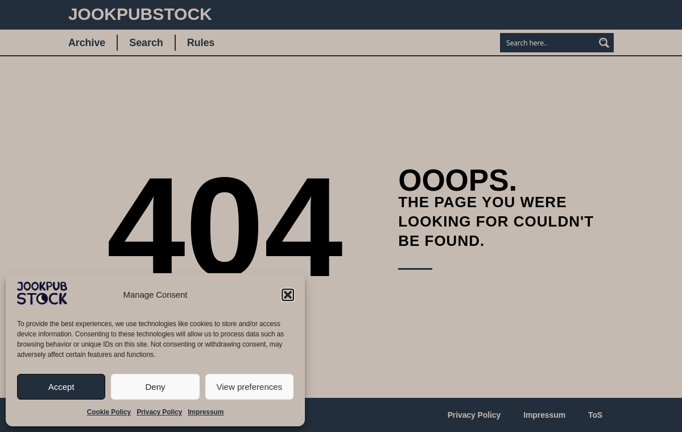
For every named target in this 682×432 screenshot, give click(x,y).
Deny (155, 387)
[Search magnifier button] (604, 42)
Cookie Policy (109, 412)
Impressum (206, 412)
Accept (61, 387)
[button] (288, 295)
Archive (86, 42)
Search (146, 42)
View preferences (250, 387)
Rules (201, 42)
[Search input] (547, 42)
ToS (595, 414)
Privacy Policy (159, 412)
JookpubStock (140, 14)
